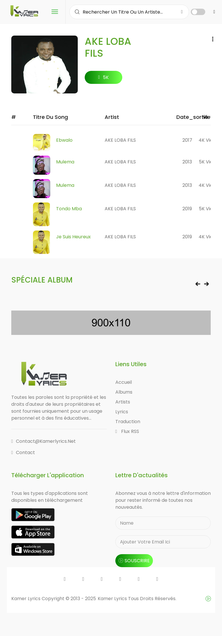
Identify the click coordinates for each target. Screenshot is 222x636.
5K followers (103, 79)
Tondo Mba (69, 208)
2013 (187, 161)
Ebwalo (64, 140)
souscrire (134, 560)
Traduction (127, 421)
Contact (23, 452)
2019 (187, 208)
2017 (187, 140)
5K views (209, 161)
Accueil (123, 382)
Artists (122, 402)
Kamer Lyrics (113, 598)
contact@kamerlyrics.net (43, 441)
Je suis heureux (73, 236)
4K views (209, 140)
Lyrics (121, 411)
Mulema (65, 161)
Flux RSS (127, 431)
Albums (123, 392)
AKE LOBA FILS (120, 140)
